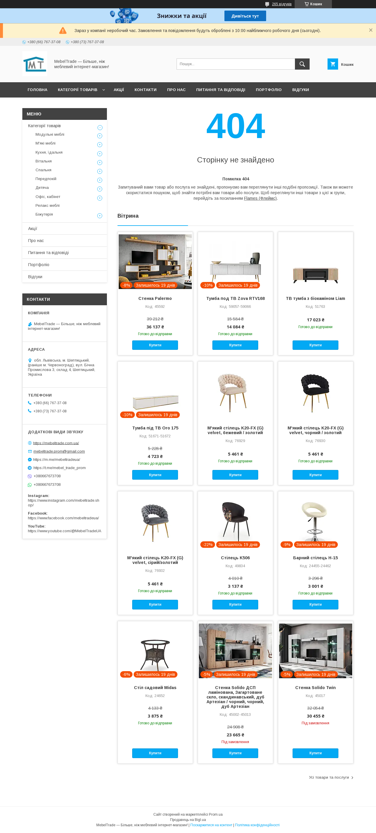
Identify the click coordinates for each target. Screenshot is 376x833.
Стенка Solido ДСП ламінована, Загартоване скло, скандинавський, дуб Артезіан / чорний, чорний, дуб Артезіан (235, 697)
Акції (119, 90)
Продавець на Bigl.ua (188, 820)
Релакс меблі (48, 205)
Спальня (43, 170)
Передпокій (46, 179)
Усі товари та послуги (329, 777)
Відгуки (300, 90)
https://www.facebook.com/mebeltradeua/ (63, 518)
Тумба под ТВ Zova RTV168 (235, 298)
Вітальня (44, 161)
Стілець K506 (235, 557)
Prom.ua (216, 814)
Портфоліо (269, 90)
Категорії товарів (77, 90)
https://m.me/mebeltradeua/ (56, 459)
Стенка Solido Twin (315, 687)
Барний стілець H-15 (315, 557)
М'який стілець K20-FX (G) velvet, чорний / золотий (316, 430)
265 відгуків (282, 4)
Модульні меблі (50, 134)
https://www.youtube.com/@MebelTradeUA (64, 531)
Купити (155, 345)
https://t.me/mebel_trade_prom (59, 468)
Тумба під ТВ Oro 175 (155, 428)
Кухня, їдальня (49, 152)
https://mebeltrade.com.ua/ (56, 443)
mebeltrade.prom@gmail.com (59, 451)
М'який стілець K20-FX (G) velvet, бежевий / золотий (235, 430)
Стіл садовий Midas (155, 687)
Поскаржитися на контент (211, 825)
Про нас (176, 90)
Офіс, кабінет (48, 196)
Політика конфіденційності (257, 825)
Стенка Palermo (155, 298)
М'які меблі (46, 143)
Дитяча (42, 187)
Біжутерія (44, 214)
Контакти (146, 90)
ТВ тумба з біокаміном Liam (315, 298)
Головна (37, 90)
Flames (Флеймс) (260, 198)
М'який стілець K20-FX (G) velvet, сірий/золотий (155, 560)
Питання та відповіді (220, 90)
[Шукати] (302, 64)
